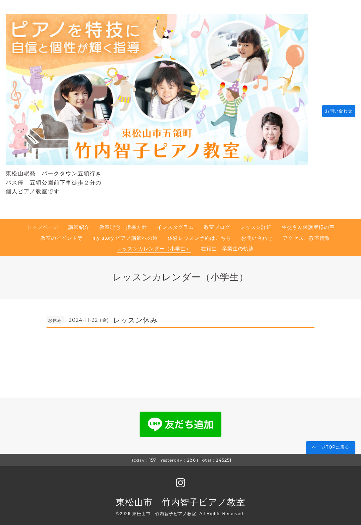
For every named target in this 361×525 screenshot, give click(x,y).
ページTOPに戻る (330, 444)
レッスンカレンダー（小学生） (154, 245)
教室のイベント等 (62, 234)
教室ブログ (217, 223)
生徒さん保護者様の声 (308, 223)
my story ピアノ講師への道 (125, 234)
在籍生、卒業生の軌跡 (227, 245)
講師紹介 (79, 223)
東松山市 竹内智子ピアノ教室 (180, 499)
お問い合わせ (335, 109)
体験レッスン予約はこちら (199, 234)
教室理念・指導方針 (123, 223)
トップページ (43, 223)
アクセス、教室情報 (306, 234)
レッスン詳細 (256, 223)
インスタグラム (175, 223)
